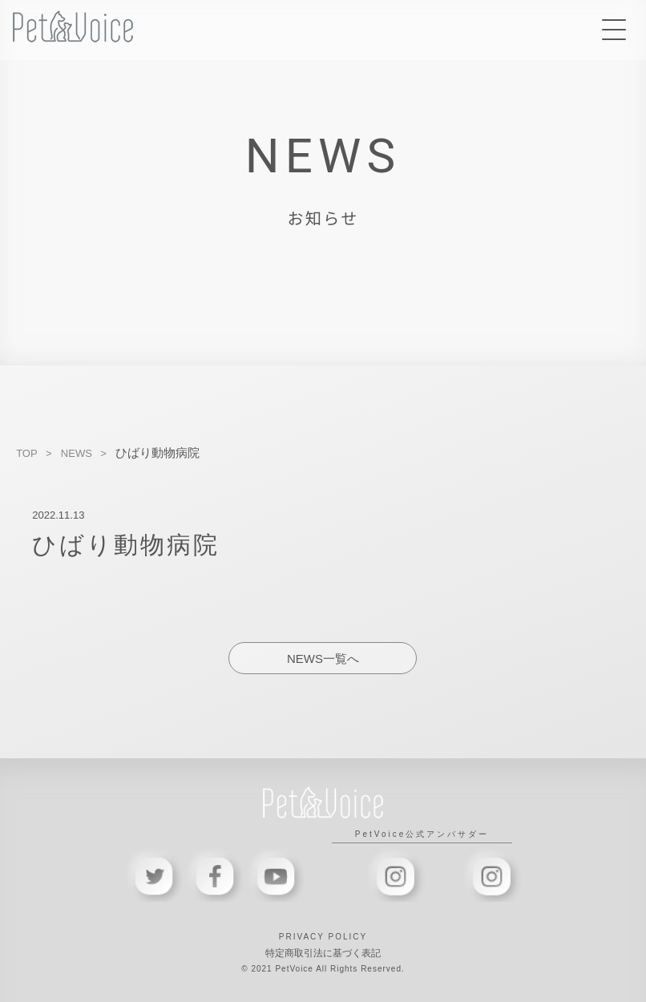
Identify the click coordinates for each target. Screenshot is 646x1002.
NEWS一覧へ (323, 658)
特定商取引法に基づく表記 (323, 953)
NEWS (76, 453)
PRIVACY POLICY (323, 936)
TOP (27, 453)
